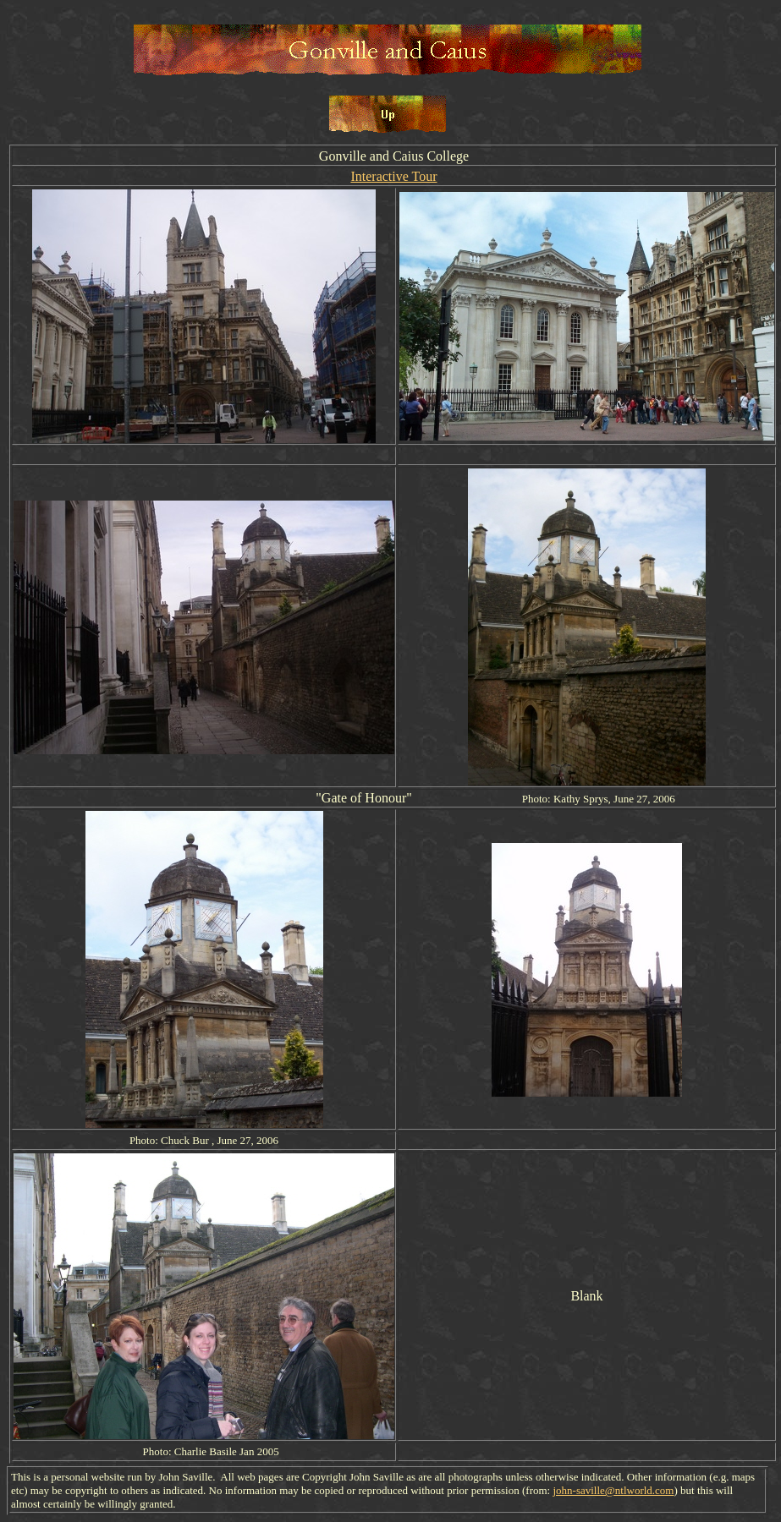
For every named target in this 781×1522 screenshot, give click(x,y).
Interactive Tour (393, 176)
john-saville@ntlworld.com (613, 1490)
